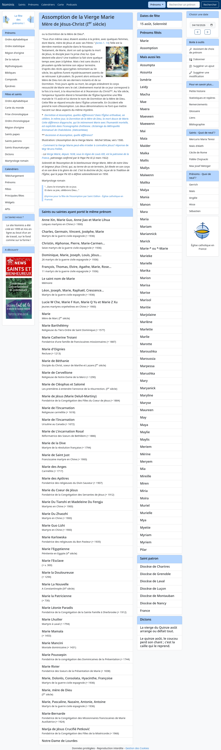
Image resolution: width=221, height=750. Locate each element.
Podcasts (71, 4)
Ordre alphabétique (16, 39)
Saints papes (12, 134)
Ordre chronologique (17, 121)
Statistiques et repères (202, 97)
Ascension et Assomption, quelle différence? (69, 135)
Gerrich (193, 184)
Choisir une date (198, 14)
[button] (197, 31)
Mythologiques (13, 66)
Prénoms (33, 4)
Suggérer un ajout (201, 66)
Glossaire (194, 111)
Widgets (10, 202)
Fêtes (8, 189)
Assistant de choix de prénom (201, 50)
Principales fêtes (14, 195)
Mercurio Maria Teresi (202, 139)
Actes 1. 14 (102, 42)
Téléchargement (14, 175)
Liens (192, 117)
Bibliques (10, 72)
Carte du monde (14, 107)
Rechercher (210, 4)
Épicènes (10, 86)
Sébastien (195, 211)
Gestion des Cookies (137, 748)
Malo (192, 191)
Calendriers (48, 4)
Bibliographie (197, 124)
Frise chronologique (16, 114)
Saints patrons (13, 141)
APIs (7, 209)
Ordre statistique (15, 46)
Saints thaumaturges (17, 147)
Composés (11, 79)
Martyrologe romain (16, 160)
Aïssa (192, 204)
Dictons (9, 154)
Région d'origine (14, 52)
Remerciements (198, 104)
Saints (21, 4)
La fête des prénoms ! (18, 19)
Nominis (8, 4)
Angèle (193, 197)
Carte (60, 4)
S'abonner (197, 59)
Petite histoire (197, 91)
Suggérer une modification (199, 74)
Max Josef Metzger (200, 166)
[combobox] (183, 5)
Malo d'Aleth (196, 146)
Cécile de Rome (198, 152)
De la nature (12, 59)
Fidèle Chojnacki (198, 159)
